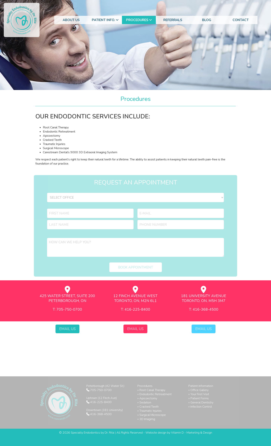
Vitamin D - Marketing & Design (191, 433)
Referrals (172, 20)
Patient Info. (105, 20)
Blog (206, 20)
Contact (241, 20)
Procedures (139, 20)
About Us (71, 20)
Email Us (67, 328)
